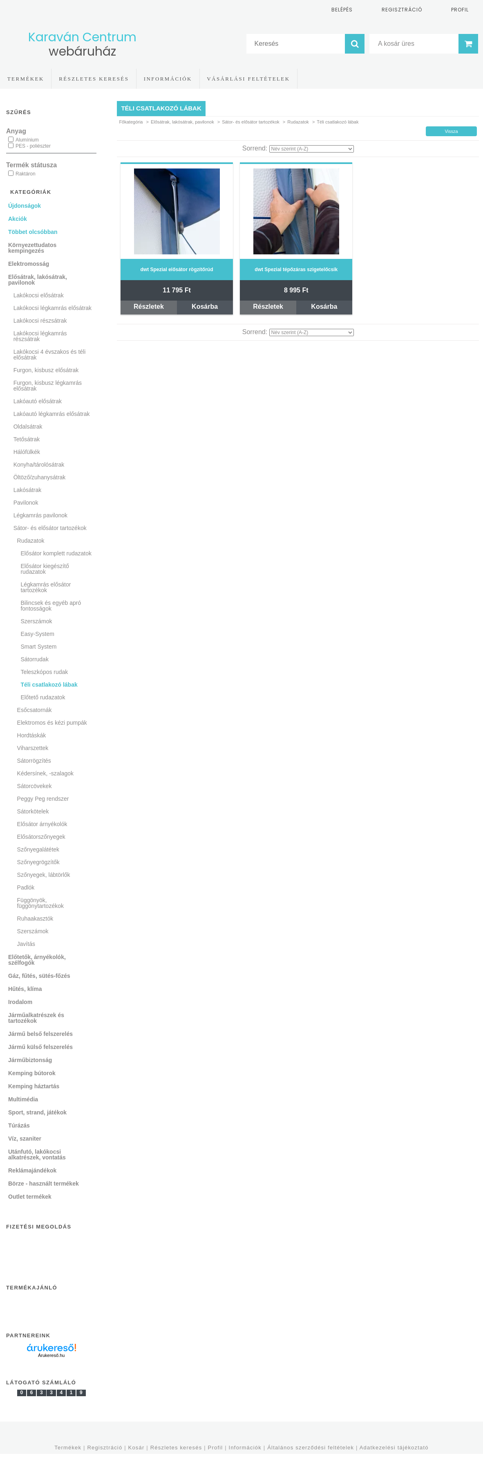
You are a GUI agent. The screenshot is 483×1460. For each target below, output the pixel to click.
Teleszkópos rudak (44, 672)
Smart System (38, 646)
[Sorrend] (311, 149)
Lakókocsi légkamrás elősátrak (52, 308)
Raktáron (26, 174)
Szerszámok (36, 621)
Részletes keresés (176, 1447)
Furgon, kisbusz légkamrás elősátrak (47, 386)
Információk (245, 1447)
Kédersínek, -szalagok (45, 773)
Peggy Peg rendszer (43, 798)
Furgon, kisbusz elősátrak (46, 370)
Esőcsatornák (34, 710)
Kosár (136, 1447)
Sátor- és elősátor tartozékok (251, 121)
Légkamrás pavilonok (40, 515)
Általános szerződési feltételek (310, 1447)
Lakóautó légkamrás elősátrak (51, 414)
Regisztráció (104, 1447)
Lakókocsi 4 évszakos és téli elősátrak (49, 354)
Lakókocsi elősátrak (38, 295)
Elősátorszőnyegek (41, 836)
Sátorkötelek (33, 811)
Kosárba (205, 306)
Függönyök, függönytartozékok (40, 903)
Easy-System (37, 634)
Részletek (149, 306)
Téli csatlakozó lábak (48, 684)
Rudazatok (298, 121)
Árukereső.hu (51, 1355)
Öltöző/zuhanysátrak (39, 477)
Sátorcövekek (34, 786)
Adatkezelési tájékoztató (394, 1447)
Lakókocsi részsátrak (40, 320)
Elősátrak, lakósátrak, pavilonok (182, 121)
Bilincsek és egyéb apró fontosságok (50, 606)
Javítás (26, 944)
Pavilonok (25, 502)
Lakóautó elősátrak (37, 401)
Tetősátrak (26, 439)
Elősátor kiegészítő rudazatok (44, 569)
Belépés (342, 9)
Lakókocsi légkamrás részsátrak (40, 336)
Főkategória (131, 121)
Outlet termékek (29, 1196)
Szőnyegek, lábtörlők (43, 875)
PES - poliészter (33, 146)
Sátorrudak (34, 659)
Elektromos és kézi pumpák (52, 722)
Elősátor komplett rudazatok (56, 553)
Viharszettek (33, 748)
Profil (215, 1447)
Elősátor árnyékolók (42, 824)
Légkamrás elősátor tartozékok (45, 587)
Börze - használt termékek (43, 1183)
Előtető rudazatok (42, 697)
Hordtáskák (31, 735)
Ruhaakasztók (35, 918)
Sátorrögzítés (34, 760)
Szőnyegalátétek (38, 849)
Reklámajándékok (32, 1170)
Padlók (26, 887)
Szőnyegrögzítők (38, 862)
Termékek (67, 1447)
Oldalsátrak (27, 426)
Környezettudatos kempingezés (32, 248)
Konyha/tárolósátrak (39, 464)
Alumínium (27, 140)
